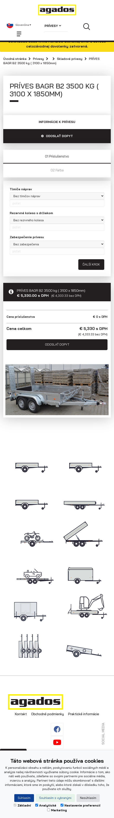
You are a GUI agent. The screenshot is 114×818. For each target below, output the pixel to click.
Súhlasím (24, 798)
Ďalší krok (91, 264)
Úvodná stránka (14, 59)
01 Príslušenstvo (57, 156)
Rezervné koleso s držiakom (31, 213)
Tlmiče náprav (21, 189)
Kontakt (21, 714)
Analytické (45, 805)
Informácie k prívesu (57, 122)
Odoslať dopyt (57, 344)
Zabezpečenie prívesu (27, 237)
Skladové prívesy (69, 59)
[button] (19, 25)
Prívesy (53, 26)
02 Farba (57, 170)
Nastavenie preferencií (80, 805)
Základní (22, 805)
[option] (57, 389)
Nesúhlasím (88, 798)
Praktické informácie (83, 714)
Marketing (57, 810)
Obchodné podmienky (47, 714)
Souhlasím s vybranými (55, 798)
